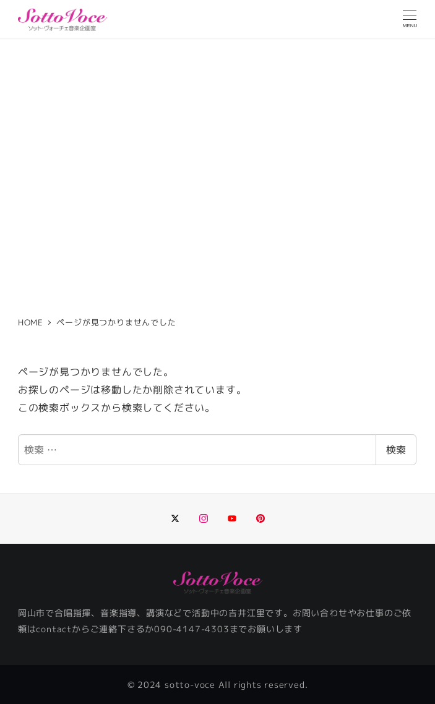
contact (54, 629)
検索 (396, 450)
